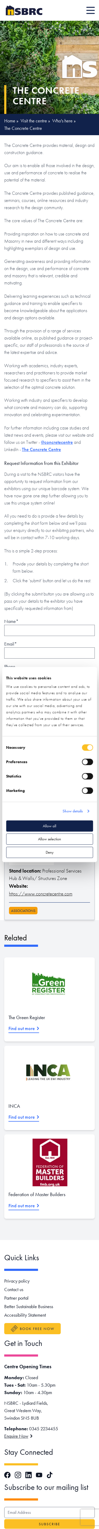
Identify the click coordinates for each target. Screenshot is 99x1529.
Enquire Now (18, 1436)
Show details (73, 811)
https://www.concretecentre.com (40, 893)
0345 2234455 (43, 1428)
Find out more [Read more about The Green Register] (23, 1028)
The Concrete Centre (41, 449)
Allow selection (49, 839)
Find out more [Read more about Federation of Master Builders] (23, 1205)
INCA (14, 1106)
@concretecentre (57, 442)
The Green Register (26, 1017)
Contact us (13, 1289)
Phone (9, 666)
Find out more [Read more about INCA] (23, 1117)
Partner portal (16, 1298)
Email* (10, 644)
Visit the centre (34, 121)
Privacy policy (17, 1281)
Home (9, 121)
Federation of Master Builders (36, 1194)
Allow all (49, 826)
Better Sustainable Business (28, 1306)
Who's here (62, 121)
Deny (50, 852)
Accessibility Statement (25, 1315)
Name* (11, 621)
